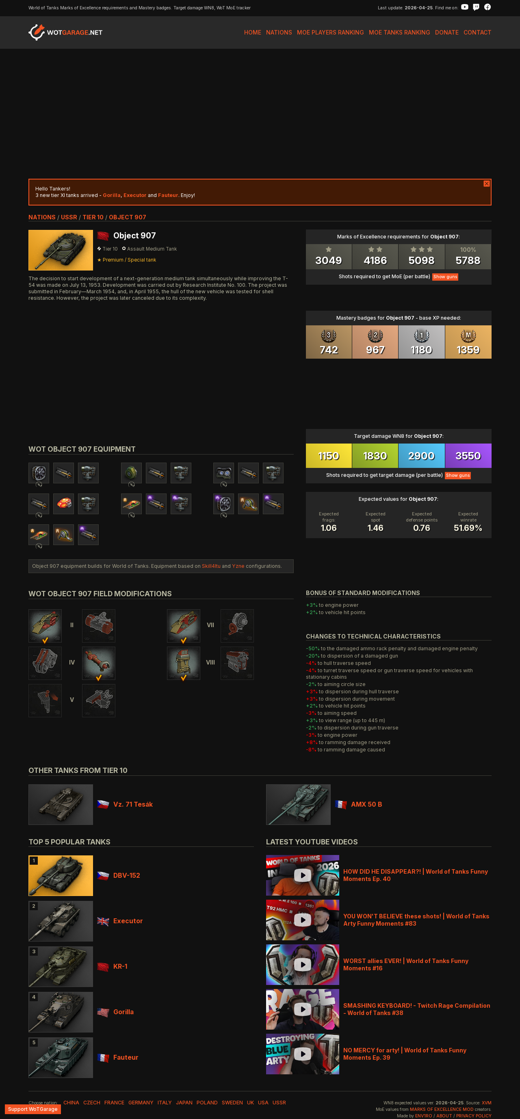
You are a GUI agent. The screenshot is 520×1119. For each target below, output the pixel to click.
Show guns (445, 276)
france (114, 1103)
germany (141, 1103)
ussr (69, 217)
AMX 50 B (358, 804)
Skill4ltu (211, 566)
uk (250, 1103)
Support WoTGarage (33, 1109)
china (71, 1103)
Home (252, 32)
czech (91, 1103)
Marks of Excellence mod (442, 1109)
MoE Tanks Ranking (399, 32)
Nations (279, 32)
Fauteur (118, 1057)
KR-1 (112, 966)
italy (165, 1103)
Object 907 (127, 217)
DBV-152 (118, 875)
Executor (120, 921)
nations (42, 217)
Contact (478, 32)
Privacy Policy (474, 1116)
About (444, 1116)
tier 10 (93, 217)
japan (184, 1103)
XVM (487, 1103)
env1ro (423, 1116)
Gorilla (115, 1012)
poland (207, 1103)
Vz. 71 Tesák (125, 804)
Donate (447, 32)
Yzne (238, 566)
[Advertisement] (260, 114)
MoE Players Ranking (330, 32)
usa (263, 1103)
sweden (232, 1103)
